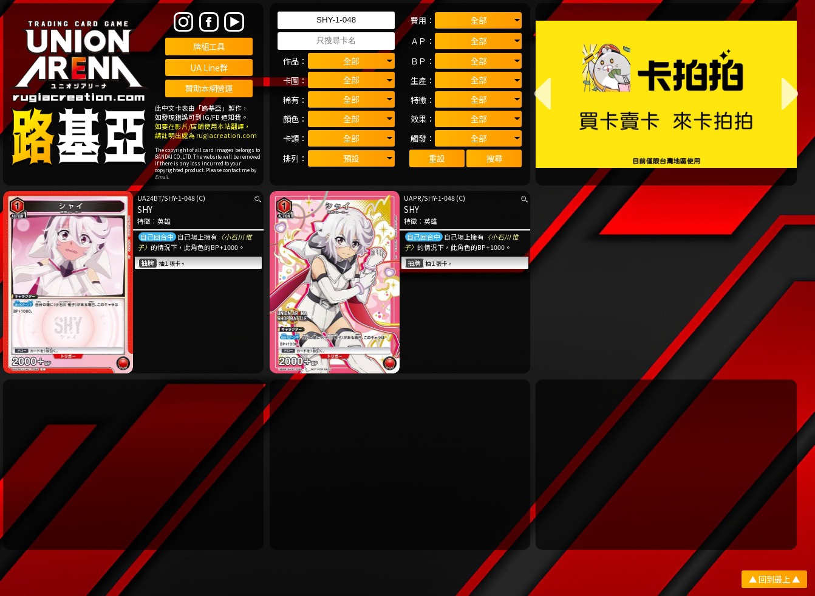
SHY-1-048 (179, 198)
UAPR (412, 198)
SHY (144, 209)
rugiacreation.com (226, 135)
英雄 (164, 221)
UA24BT (149, 198)
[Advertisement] (133, 464)
